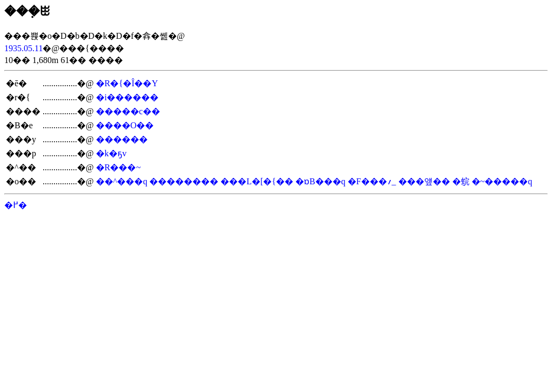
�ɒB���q (320, 181)
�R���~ (118, 167)
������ (122, 139)
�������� (183, 181)
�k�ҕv (111, 153)
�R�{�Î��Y (127, 83)
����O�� (125, 125)
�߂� (15, 205)
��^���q (122, 181)
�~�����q (502, 181)
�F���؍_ (372, 181)
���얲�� (424, 181)
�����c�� (128, 111)
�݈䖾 (461, 181)
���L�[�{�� (256, 181)
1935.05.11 (23, 48)
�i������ (127, 97)
